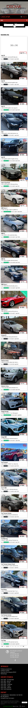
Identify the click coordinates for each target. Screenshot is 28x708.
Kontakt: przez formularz (7, 698)
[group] (14, 7)
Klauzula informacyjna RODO (8, 672)
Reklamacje (4, 674)
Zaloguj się (24, 17)
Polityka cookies (5, 670)
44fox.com (22, 706)
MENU (2, 20)
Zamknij (24, 702)
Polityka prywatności (6, 669)
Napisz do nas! (10, 706)
